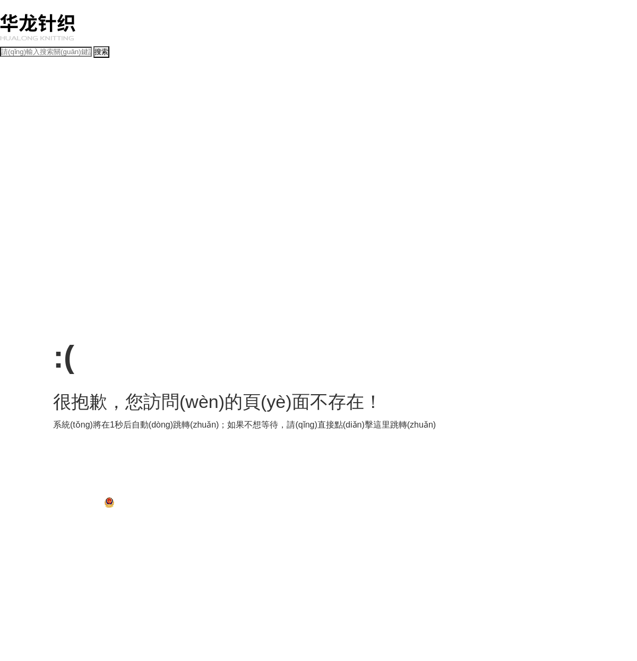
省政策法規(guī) (130, 235)
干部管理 (143, 211)
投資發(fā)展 (17, 143)
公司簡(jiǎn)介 (20, 97)
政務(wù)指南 (19, 258)
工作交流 (160, 189)
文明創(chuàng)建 (25, 189)
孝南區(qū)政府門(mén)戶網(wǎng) (76, 491)
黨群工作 (12, 200)
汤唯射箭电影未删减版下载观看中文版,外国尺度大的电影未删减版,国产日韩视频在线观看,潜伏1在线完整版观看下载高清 (170, 528)
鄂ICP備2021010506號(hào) (62, 505)
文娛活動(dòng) (197, 189)
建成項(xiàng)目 (165, 166)
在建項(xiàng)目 (92, 166)
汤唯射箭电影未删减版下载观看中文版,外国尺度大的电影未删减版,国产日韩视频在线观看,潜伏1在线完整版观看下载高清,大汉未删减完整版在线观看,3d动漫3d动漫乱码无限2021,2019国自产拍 (270, 5)
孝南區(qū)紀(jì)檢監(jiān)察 (268, 491)
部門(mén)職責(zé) (177, 97)
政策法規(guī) (19, 223)
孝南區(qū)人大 (148, 491)
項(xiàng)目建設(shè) (29, 154)
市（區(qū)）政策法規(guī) (192, 235)
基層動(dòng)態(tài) (224, 120)
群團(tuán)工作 (222, 211)
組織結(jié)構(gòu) (66, 97)
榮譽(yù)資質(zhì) (230, 97)
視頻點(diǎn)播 (147, 120)
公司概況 (12, 86)
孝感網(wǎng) (328, 491)
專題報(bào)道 (104, 120)
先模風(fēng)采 (73, 189)
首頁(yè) (12, 74)
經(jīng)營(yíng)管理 (28, 131)
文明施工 (129, 166)
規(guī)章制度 (19, 235)
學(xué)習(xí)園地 (120, 189)
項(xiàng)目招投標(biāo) (33, 166)
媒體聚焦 (182, 120)
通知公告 (69, 120)
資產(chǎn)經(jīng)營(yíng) (161, 143)
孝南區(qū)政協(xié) (200, 491)
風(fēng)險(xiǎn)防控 (229, 143)
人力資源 (272, 143)
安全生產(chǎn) (309, 143)
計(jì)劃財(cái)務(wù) (93, 143)
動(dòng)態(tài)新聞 (27, 108)
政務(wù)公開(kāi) (25, 246)
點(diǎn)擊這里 (362, 424)
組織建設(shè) (108, 211)
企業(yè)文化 (18, 177)
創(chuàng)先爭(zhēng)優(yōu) (43, 211)
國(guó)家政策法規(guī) (73, 235)
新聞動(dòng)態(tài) (27, 120)
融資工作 (49, 143)
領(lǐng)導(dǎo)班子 (121, 97)
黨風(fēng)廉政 (179, 211)
